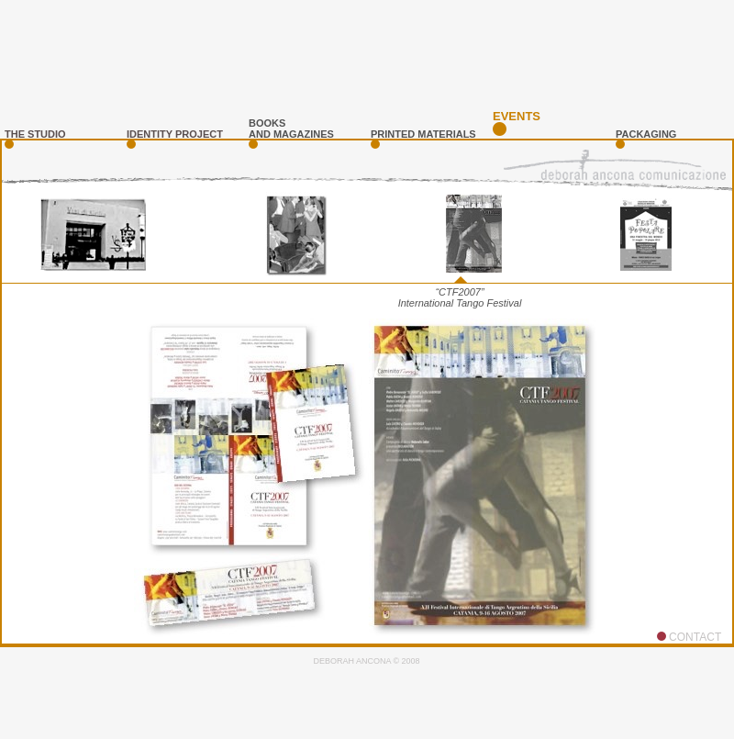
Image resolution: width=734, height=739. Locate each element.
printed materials (423, 134)
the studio (35, 134)
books (267, 123)
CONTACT (695, 637)
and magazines (291, 134)
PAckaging (646, 134)
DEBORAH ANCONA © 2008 (366, 661)
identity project (175, 134)
